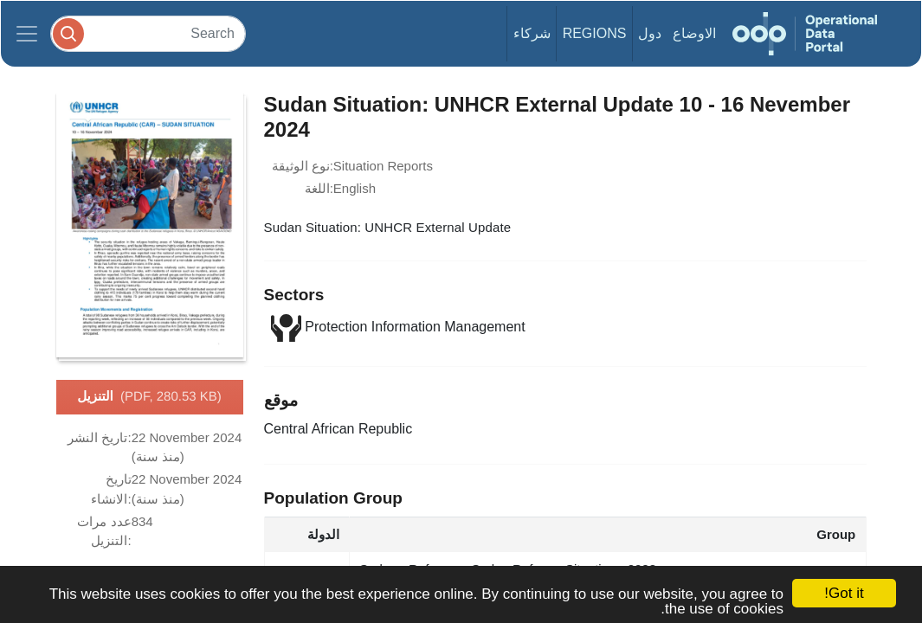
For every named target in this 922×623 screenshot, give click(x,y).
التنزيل (149, 397)
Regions (595, 33)
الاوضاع (694, 33)
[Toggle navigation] (26, 33)
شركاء (532, 33)
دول (649, 33)
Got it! (843, 593)
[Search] (148, 33)
